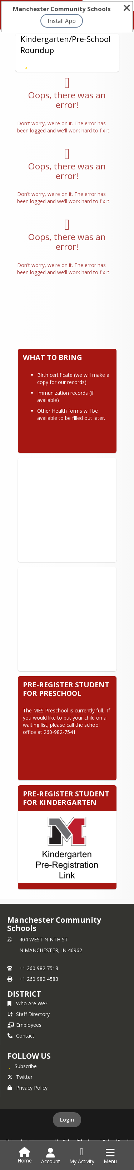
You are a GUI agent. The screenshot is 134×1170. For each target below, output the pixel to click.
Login (67, 1119)
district (24, 994)
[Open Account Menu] (50, 1156)
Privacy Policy (28, 1087)
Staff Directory (29, 1014)
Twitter (20, 1076)
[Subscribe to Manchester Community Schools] (22, 1066)
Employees (24, 1024)
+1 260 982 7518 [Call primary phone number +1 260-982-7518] (38, 968)
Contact (21, 1035)
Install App (62, 21)
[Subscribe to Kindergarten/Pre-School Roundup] (26, 63)
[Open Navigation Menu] (110, 1156)
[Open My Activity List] (81, 1156)
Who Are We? (27, 1003)
